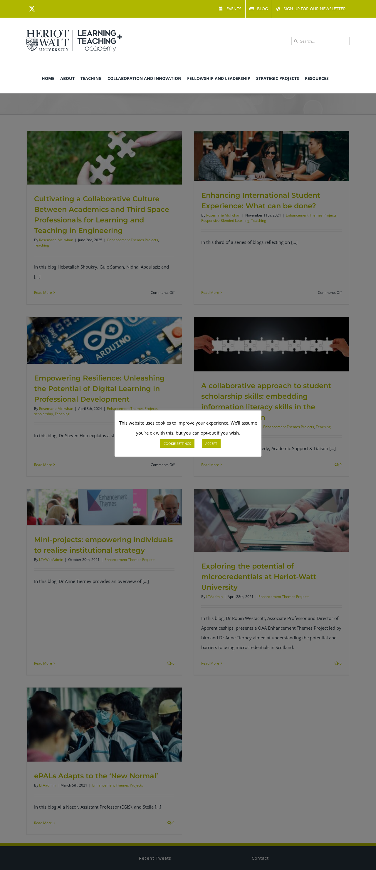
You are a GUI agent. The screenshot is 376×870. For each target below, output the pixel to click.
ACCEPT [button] (211, 443)
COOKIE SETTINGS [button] (177, 443)
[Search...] (320, 41)
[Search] (295, 41)
